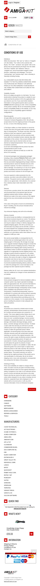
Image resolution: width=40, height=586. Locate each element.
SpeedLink (7, 485)
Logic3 (6, 465)
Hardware (8, 401)
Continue (32, 389)
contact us (7, 105)
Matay (6, 467)
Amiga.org (7, 437)
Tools (6, 416)
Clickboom (8, 444)
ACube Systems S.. (10, 432)
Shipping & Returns (10, 544)
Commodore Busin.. (11, 447)
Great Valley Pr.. (10, 460)
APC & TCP (7, 442)
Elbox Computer (10, 455)
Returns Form (24, 158)
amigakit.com (8, 439)
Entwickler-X (9, 457)
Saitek (6, 480)
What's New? (15, 513)
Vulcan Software (10, 495)
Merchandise (9, 408)
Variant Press (9, 490)
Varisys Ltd (8, 493)
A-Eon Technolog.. (10, 427)
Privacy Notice (9, 546)
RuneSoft (7, 477)
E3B (5, 452)
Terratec (7, 488)
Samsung (7, 483)
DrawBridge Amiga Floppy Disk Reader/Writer (15, 529)
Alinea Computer (10, 434)
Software (7, 406)
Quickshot (8, 470)
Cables (6, 403)
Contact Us (7, 549)
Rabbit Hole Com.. (10, 472)
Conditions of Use (10, 547)
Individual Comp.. (10, 462)
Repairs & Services (11, 413)
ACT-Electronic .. (10, 429)
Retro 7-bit (8, 475)
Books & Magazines (11, 411)
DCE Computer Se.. (10, 450)
